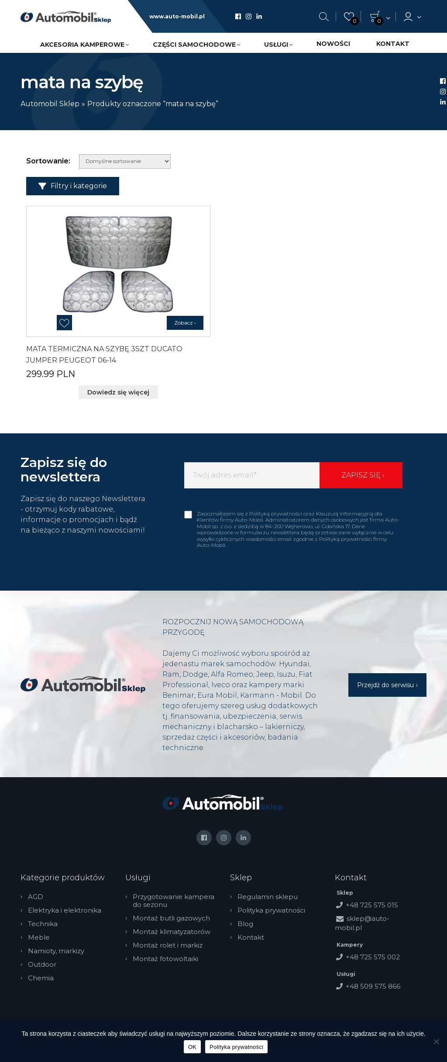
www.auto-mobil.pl (177, 16)
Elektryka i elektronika (65, 910)
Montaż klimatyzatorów (172, 931)
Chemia (41, 978)
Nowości (333, 44)
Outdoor (42, 964)
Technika (43, 923)
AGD (36, 896)
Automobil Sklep (50, 104)
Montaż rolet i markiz (168, 945)
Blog (246, 923)
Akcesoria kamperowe (82, 44)
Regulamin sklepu (268, 896)
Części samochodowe (194, 44)
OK (192, 1047)
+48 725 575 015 (372, 904)
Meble (39, 937)
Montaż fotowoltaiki (166, 958)
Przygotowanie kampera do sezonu (174, 900)
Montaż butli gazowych (171, 918)
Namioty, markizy (56, 951)
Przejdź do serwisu (385, 685)
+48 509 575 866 (373, 986)
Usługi (276, 44)
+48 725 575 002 (373, 956)
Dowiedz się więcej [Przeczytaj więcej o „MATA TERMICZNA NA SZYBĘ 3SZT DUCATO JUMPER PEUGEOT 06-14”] (118, 392)
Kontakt (392, 44)
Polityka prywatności (272, 910)
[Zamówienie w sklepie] (125, 161)
